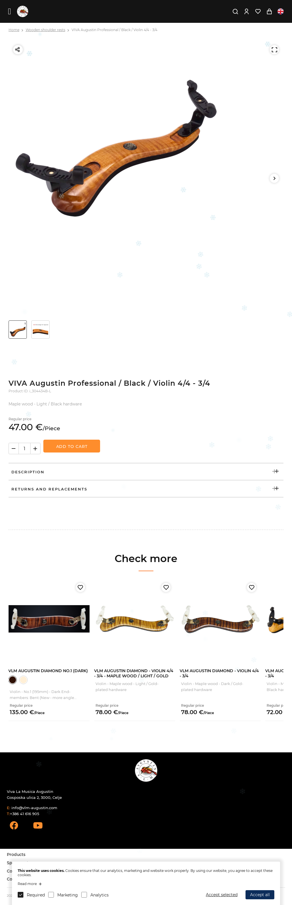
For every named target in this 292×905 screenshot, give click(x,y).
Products (16, 854)
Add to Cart (72, 446)
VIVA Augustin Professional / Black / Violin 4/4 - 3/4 (114, 30)
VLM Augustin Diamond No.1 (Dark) (48, 670)
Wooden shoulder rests (45, 30)
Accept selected (222, 894)
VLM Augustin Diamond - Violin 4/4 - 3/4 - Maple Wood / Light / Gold (133, 673)
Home (14, 30)
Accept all (260, 894)
